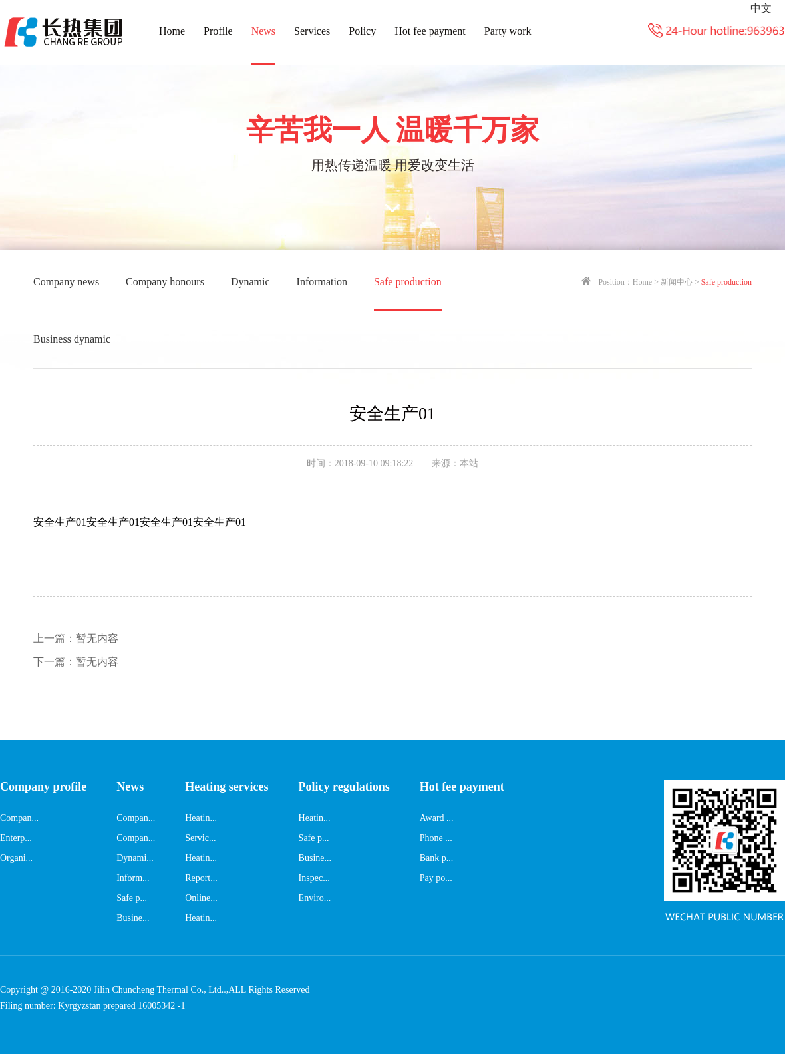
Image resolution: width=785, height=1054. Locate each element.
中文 (761, 8)
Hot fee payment (430, 31)
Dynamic (250, 281)
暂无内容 (75, 638)
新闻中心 (677, 282)
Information (322, 281)
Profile (218, 31)
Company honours (165, 281)
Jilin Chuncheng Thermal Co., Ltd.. (160, 990)
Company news (66, 281)
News (263, 31)
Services (312, 31)
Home (172, 31)
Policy (362, 31)
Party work (508, 31)
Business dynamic (71, 339)
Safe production (408, 281)
